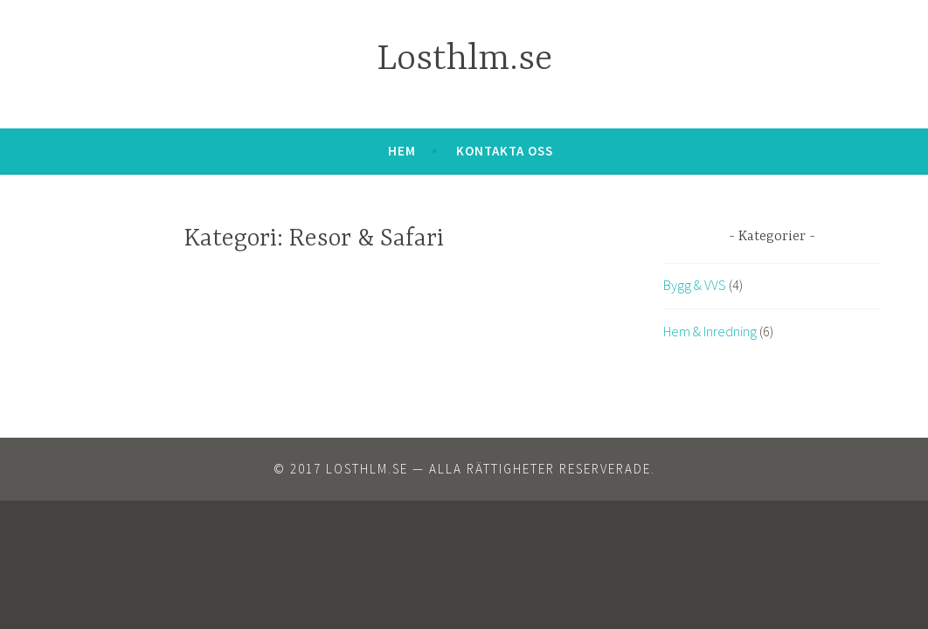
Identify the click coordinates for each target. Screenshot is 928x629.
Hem (402, 150)
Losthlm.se (464, 59)
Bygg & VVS (694, 285)
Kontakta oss (504, 150)
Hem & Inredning (710, 331)
